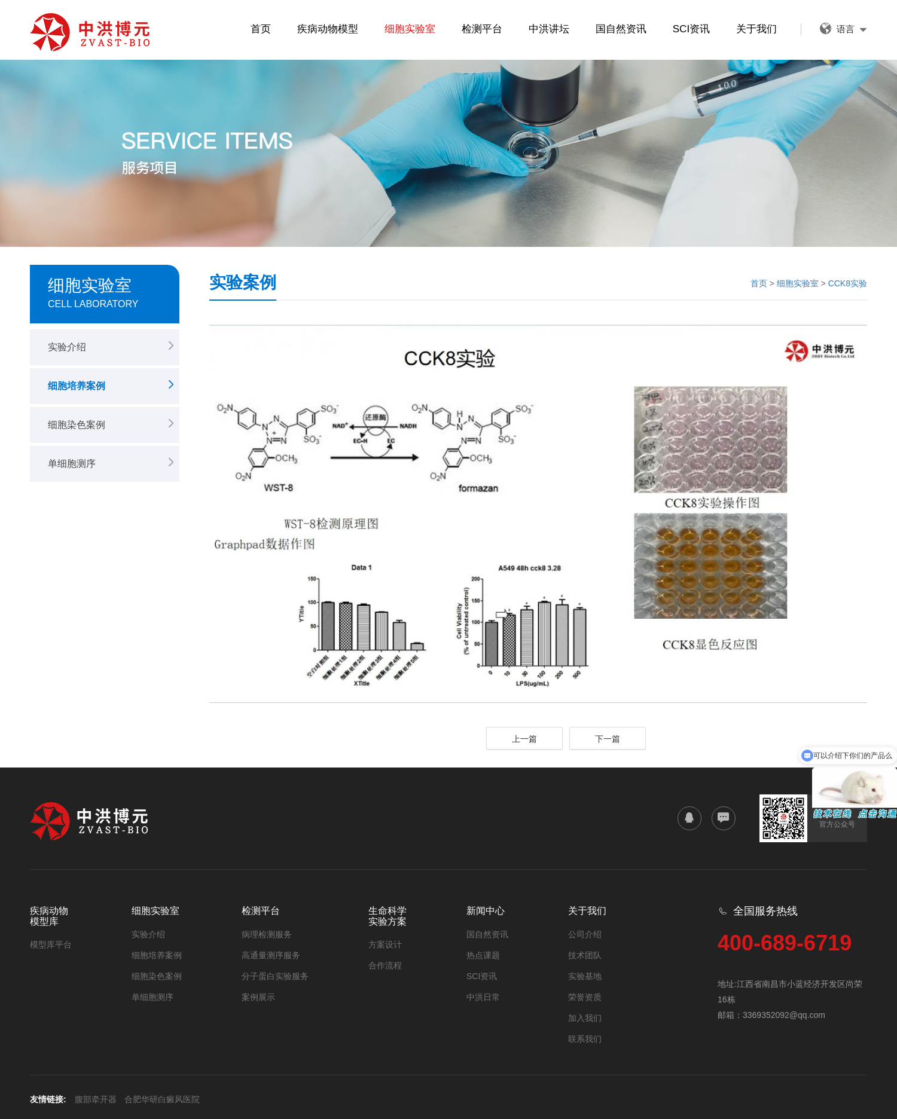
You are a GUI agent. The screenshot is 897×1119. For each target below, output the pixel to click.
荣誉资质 (585, 997)
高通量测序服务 (271, 955)
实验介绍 (67, 347)
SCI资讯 (691, 29)
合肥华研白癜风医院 (162, 1099)
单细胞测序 (72, 463)
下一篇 (607, 739)
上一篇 (524, 739)
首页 (261, 29)
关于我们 (756, 29)
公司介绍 (585, 934)
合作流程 (385, 965)
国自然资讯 (621, 29)
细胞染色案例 (76, 425)
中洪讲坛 (549, 29)
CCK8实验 (847, 283)
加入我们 (585, 1018)
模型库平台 (51, 944)
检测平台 (482, 29)
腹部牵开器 (96, 1099)
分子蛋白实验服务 (275, 976)
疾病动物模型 (327, 29)
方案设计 (385, 944)
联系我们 (585, 1039)
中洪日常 (483, 997)
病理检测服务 (267, 934)
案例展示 (258, 997)
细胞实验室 (410, 29)
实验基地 (585, 976)
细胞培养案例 (76, 386)
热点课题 (483, 955)
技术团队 (585, 955)
